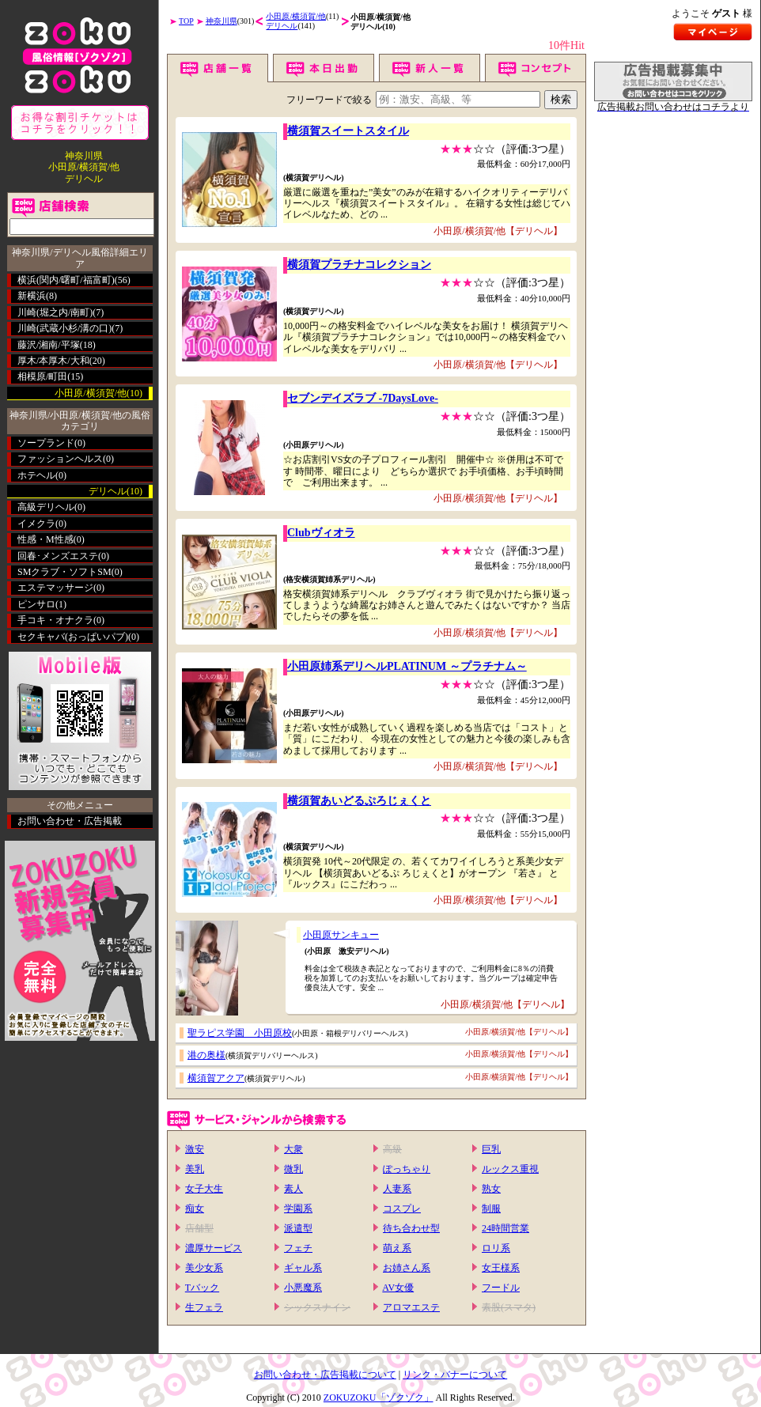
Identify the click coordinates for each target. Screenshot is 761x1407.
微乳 (293, 1168)
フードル (501, 1287)
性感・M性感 (45, 539)
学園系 (298, 1208)
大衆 (293, 1149)
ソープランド (45, 442)
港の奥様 (206, 1055)
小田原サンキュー (341, 934)
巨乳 (491, 1149)
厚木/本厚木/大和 (53, 360)
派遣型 (298, 1228)
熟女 (491, 1188)
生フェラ (204, 1307)
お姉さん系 (406, 1267)
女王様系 (501, 1267)
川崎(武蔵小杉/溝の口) (64, 328)
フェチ (298, 1248)
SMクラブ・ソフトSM (64, 571)
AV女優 (398, 1287)
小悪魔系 (303, 1287)
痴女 (194, 1208)
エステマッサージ (55, 587)
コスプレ (402, 1208)
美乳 (194, 1168)
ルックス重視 (510, 1168)
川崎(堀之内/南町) (55, 312)
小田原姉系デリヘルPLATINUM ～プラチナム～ (407, 666)
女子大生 (204, 1188)
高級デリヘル (45, 506)
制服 (491, 1208)
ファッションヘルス (60, 458)
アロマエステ (411, 1307)
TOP (186, 21)
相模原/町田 (42, 376)
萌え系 (397, 1248)
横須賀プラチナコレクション (359, 264)
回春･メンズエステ (57, 556)
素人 (293, 1188)
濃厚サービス (213, 1248)
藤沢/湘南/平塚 (48, 344)
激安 (194, 1149)
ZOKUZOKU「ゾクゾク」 (379, 1397)
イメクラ (36, 523)
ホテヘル (36, 475)
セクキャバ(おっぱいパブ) (72, 636)
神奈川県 (221, 21)
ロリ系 (496, 1248)
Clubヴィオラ (321, 533)
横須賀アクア (215, 1078)
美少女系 (204, 1267)
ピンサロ (36, 604)
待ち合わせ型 (411, 1228)
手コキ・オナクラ (55, 620)
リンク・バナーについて (455, 1374)
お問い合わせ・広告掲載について (325, 1374)
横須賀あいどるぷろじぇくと (359, 801)
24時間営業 (505, 1228)
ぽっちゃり (406, 1168)
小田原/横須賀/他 (296, 16)
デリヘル (281, 25)
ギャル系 (303, 1267)
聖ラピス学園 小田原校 (239, 1032)
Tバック (202, 1287)
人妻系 (397, 1188)
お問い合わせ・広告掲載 (69, 820)
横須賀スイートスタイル (348, 131)
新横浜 (31, 295)
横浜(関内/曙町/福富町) (66, 280)
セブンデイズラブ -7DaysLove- (362, 398)
